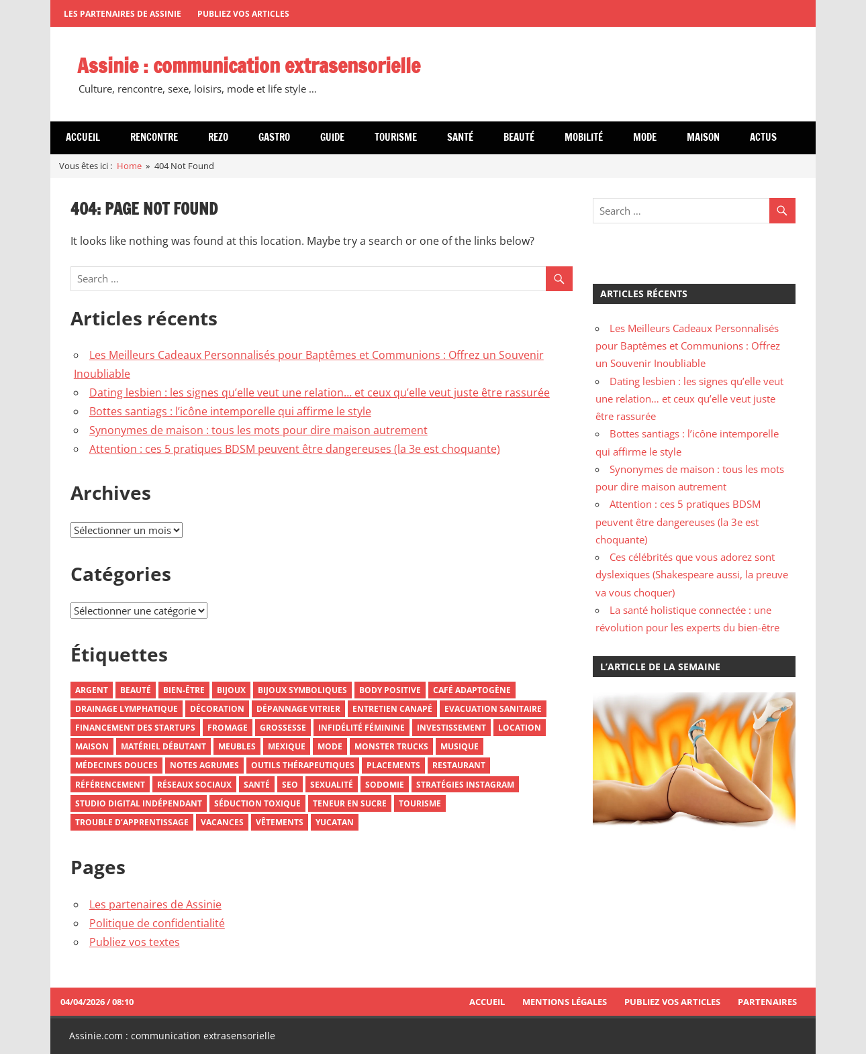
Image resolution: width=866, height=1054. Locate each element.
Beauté (518, 137)
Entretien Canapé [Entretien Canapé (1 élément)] (392, 709)
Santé (460, 137)
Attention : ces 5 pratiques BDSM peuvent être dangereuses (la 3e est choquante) (294, 448)
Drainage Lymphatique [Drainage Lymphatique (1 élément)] (126, 709)
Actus (763, 137)
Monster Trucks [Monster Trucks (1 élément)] (391, 746)
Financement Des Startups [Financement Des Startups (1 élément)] (135, 727)
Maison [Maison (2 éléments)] (92, 746)
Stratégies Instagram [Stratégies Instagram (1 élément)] (465, 784)
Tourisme (396, 137)
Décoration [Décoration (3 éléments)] (217, 709)
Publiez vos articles (243, 13)
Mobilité (584, 137)
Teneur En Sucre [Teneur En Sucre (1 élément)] (350, 803)
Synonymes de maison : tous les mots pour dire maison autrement (258, 430)
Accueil (83, 137)
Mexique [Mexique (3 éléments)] (286, 746)
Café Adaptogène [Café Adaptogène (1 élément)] (472, 690)
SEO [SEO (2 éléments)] (290, 784)
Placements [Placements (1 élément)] (393, 765)
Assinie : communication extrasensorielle (258, 65)
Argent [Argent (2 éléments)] (91, 690)
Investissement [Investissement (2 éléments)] (451, 727)
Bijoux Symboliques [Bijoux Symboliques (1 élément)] (302, 690)
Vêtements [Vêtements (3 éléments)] (279, 822)
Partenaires (767, 1002)
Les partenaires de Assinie (122, 13)
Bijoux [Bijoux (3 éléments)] (231, 690)
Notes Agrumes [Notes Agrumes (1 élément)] (204, 765)
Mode (645, 137)
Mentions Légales (564, 1002)
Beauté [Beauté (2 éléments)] (135, 690)
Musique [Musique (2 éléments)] (459, 746)
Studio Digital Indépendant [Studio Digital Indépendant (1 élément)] (138, 803)
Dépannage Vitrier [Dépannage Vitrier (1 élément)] (298, 709)
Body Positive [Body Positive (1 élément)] (390, 690)
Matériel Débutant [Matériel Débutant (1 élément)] (163, 746)
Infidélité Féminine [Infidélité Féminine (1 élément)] (361, 727)
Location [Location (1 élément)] (519, 727)
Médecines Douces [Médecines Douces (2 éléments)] (116, 765)
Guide (332, 137)
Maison (703, 137)
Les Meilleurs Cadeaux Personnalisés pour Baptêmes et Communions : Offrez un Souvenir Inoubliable (687, 345)
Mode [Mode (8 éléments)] (330, 746)
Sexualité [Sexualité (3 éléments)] (331, 784)
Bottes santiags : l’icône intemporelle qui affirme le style (230, 411)
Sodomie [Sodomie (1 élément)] (384, 784)
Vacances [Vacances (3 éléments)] (222, 822)
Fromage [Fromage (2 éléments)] (227, 727)
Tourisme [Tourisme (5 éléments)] (420, 803)
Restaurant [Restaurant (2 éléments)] (458, 765)
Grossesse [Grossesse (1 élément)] (283, 727)
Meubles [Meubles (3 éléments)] (237, 746)
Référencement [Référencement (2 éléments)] (110, 784)
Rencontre (154, 137)
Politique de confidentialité (157, 923)
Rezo (218, 137)
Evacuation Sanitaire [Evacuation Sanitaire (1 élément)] (493, 709)
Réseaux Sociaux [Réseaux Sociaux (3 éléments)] (194, 784)
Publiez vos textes (134, 942)
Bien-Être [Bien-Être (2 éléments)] (184, 690)
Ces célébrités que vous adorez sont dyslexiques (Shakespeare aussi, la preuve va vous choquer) (691, 574)
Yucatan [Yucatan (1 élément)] (335, 822)
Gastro (274, 137)
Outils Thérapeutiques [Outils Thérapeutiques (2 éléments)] (302, 765)
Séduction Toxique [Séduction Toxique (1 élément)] (257, 803)
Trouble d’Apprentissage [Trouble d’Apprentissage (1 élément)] (132, 822)
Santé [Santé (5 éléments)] (257, 784)
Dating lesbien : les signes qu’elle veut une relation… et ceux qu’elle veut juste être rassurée (319, 392)
